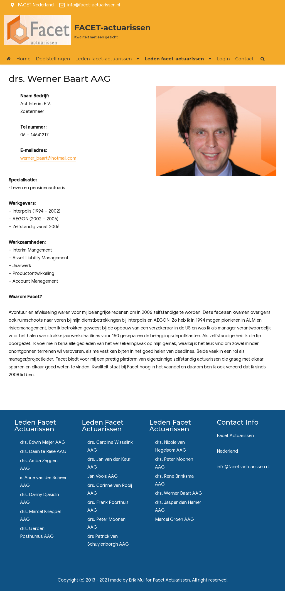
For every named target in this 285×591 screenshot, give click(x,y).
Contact (244, 58)
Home (23, 58)
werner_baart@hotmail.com (48, 158)
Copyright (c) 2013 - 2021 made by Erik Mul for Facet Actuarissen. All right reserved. (143, 580)
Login (223, 58)
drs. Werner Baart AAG (178, 493)
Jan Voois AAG (102, 476)
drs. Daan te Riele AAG (43, 451)
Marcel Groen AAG (174, 519)
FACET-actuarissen (112, 27)
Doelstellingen (53, 58)
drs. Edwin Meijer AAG (42, 442)
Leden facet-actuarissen (103, 58)
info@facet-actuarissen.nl (93, 5)
